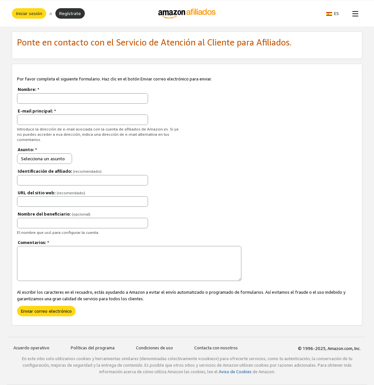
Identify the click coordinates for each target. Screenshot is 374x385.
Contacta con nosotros (216, 347)
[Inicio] (187, 13)
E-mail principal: (37, 111)
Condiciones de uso (154, 347)
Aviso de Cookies (235, 371)
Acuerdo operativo (31, 347)
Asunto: (27, 149)
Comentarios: (33, 242)
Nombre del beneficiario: (54, 214)
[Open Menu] (354, 13)
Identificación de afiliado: (60, 171)
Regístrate (70, 13)
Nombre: (28, 89)
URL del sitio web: (51, 192)
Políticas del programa (93, 347)
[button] (336, 13)
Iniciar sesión (29, 13)
